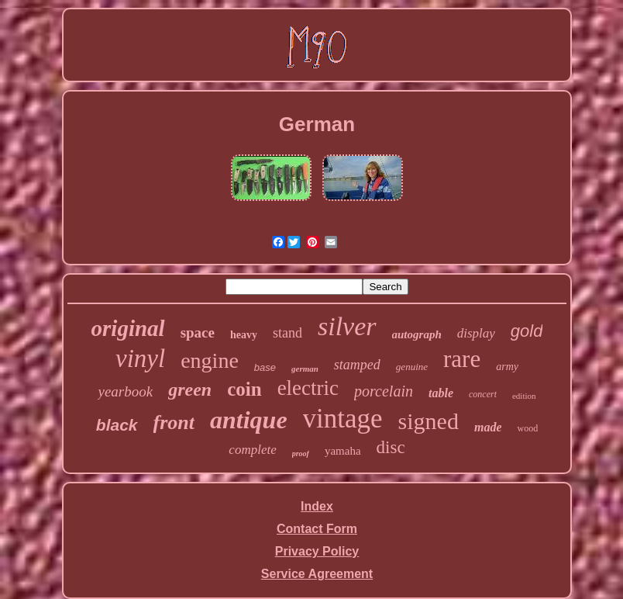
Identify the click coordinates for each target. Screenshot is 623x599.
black (117, 425)
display (476, 333)
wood (527, 428)
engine (210, 360)
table (441, 393)
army (507, 366)
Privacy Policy (317, 551)
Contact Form (317, 528)
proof (300, 453)
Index (317, 506)
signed (428, 421)
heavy (243, 335)
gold (527, 331)
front (173, 422)
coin (244, 389)
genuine (412, 366)
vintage (343, 418)
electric (308, 388)
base (265, 367)
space (198, 332)
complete (252, 449)
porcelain (383, 391)
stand (287, 333)
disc (391, 447)
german (304, 368)
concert (483, 394)
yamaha (343, 451)
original (128, 328)
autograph (417, 334)
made (488, 427)
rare (461, 358)
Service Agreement (317, 573)
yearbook (125, 391)
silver (347, 326)
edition (524, 395)
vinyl (140, 358)
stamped (357, 364)
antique (248, 420)
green (190, 389)
